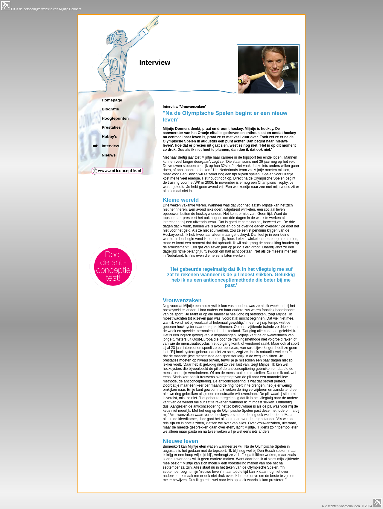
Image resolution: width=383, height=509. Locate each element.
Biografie (110, 109)
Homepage (112, 100)
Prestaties (111, 127)
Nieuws (109, 155)
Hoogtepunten (115, 118)
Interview (110, 146)
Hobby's (109, 136)
